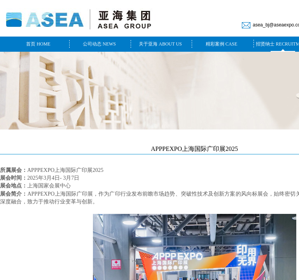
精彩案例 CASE (222, 44)
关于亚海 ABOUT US (160, 44)
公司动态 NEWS (99, 44)
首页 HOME (38, 44)
